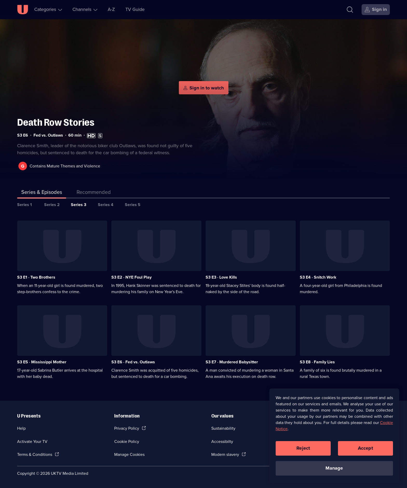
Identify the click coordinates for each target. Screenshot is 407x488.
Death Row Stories (55, 122)
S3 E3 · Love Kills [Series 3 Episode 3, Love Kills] (221, 277)
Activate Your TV (32, 441)
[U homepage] (22, 9)
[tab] (93, 193)
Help (21, 428)
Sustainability (223, 428)
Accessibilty (222, 441)
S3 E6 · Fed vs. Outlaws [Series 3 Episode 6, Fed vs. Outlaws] (133, 362)
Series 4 (105, 205)
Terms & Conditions (34, 454)
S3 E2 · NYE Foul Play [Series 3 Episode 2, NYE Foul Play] (131, 277)
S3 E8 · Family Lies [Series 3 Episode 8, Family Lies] (317, 362)
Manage (334, 470)
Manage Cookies (129, 454)
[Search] (349, 9)
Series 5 (132, 205)
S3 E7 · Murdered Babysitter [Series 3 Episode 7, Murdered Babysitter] (232, 362)
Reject (303, 450)
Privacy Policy (126, 428)
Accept (365, 450)
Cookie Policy (126, 441)
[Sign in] (376, 9)
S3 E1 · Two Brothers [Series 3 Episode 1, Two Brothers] (36, 277)
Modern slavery (225, 454)
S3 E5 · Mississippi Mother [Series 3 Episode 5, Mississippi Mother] (41, 362)
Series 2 (52, 205)
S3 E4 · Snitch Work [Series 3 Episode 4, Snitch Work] (318, 277)
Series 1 (24, 205)
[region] (334, 438)
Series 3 (78, 205)
